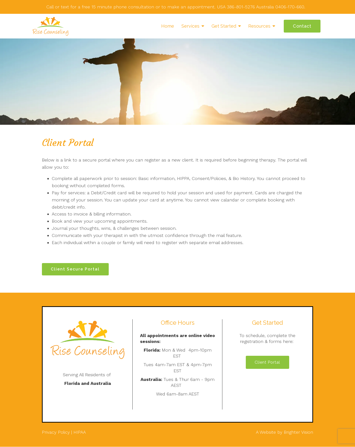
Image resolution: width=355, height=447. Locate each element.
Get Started (224, 26)
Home (167, 26)
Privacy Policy (56, 432)
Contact (302, 26)
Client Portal (267, 362)
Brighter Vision (298, 432)
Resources (259, 26)
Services (190, 26)
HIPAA (79, 432)
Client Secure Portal (75, 269)
